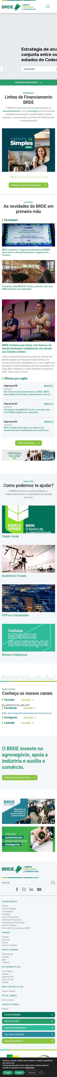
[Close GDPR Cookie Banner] (41, 1073)
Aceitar (7, 1073)
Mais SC (48, 404)
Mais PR (48, 386)
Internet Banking (9, 909)
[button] (9, 74)
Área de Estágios (9, 925)
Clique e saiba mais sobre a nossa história (21, 69)
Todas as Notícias (28, 443)
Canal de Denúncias (10, 917)
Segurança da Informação (13, 922)
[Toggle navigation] (50, 6)
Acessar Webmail (28, 1015)
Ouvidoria (6, 914)
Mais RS (48, 422)
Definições (32, 1073)
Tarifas (5, 906)
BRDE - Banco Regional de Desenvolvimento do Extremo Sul (26, 713)
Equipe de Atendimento (28, 1028)
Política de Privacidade (11, 920)
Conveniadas (7, 911)
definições (30, 1068)
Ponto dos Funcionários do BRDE (16, 928)
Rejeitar (19, 1073)
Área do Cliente (28, 1021)
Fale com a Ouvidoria (28, 1034)
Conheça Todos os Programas (28, 185)
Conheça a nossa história (19, 778)
